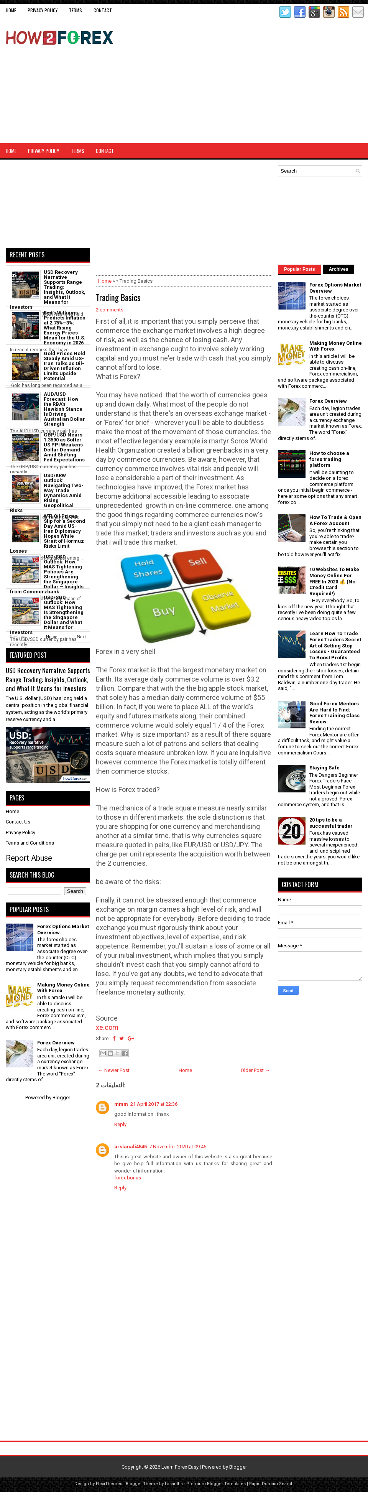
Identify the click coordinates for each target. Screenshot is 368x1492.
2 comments (109, 310)
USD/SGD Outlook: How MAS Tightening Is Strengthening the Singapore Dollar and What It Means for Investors (47, 614)
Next (81, 636)
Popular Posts (299, 269)
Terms (75, 10)
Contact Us (18, 822)
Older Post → (255, 1070)
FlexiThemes (109, 1483)
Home (11, 10)
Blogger (61, 1097)
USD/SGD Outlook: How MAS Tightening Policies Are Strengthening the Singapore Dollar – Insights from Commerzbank (47, 574)
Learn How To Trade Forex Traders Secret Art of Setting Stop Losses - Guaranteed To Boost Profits (335, 645)
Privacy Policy (43, 10)
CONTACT (103, 10)
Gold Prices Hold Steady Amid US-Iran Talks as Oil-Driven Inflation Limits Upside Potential (64, 366)
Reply (120, 1124)
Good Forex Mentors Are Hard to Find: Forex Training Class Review (334, 713)
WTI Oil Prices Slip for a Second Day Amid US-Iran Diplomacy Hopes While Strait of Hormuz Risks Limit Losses (47, 533)
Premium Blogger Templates (216, 1483)
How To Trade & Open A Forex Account (335, 520)
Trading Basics (118, 297)
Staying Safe (324, 768)
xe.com (107, 1027)
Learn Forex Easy (180, 1467)
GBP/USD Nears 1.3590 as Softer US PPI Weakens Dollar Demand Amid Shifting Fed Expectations (64, 447)
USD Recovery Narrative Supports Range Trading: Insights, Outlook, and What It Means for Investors (47, 289)
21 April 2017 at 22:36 (153, 1104)
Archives (338, 269)
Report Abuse (29, 858)
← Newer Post (114, 1070)
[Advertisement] (294, 79)
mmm (121, 1104)
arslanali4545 (130, 1146)
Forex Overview (56, 1043)
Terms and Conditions (30, 843)
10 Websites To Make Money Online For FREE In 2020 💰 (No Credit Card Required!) (334, 581)
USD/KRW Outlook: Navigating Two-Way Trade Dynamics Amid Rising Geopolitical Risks (47, 493)
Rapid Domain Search (271, 1483)
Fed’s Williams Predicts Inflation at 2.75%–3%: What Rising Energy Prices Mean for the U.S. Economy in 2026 (64, 328)
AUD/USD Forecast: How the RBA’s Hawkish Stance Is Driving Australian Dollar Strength (64, 409)
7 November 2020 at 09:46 (177, 1146)
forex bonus (127, 1178)
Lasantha (174, 1483)
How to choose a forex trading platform (329, 459)
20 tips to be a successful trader (331, 823)
